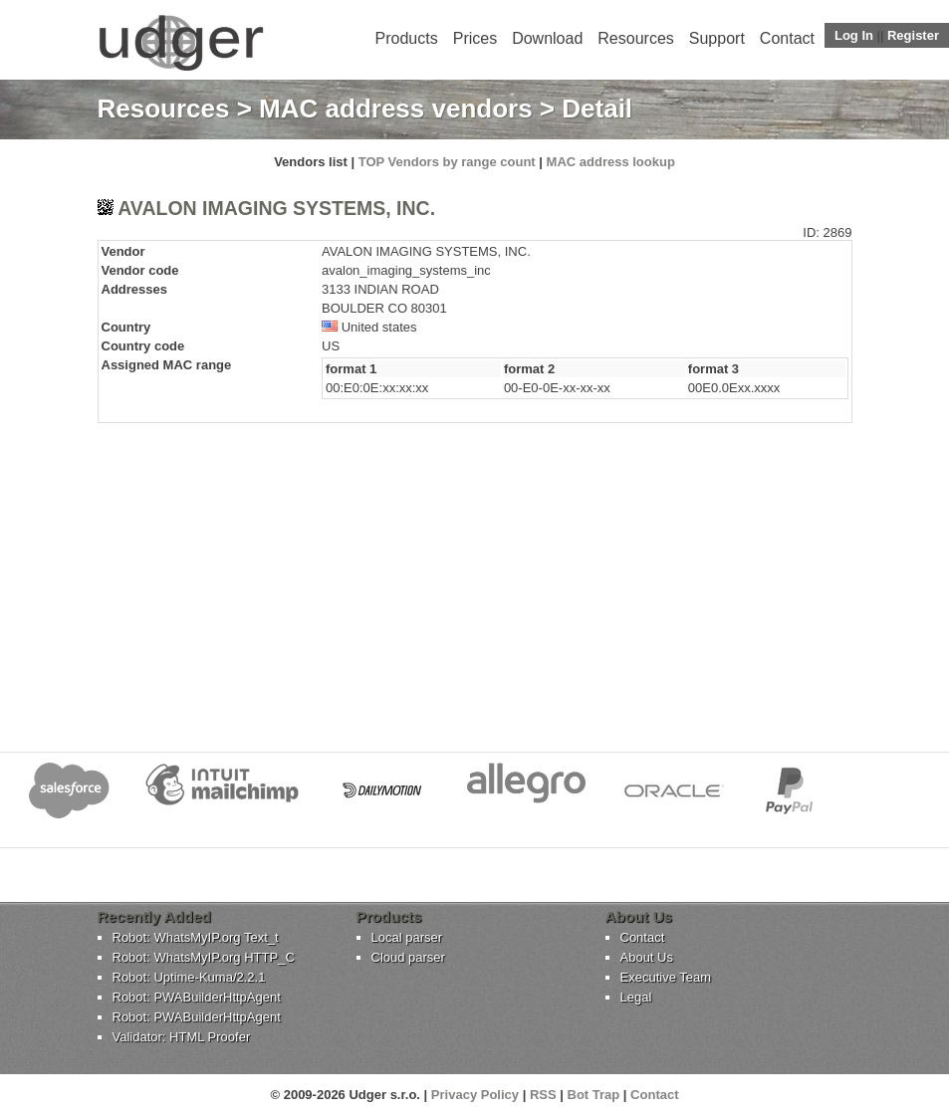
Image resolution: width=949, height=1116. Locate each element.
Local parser (407, 937)
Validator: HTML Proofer (182, 1036)
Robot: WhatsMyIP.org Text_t (196, 937)
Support (717, 38)
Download (547, 38)
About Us (646, 957)
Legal (636, 997)
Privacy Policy (475, 1094)
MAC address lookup (611, 161)
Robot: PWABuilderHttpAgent (197, 997)
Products (406, 38)
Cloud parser (408, 957)
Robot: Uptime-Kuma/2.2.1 (189, 977)
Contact (787, 38)
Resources (635, 38)
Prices (475, 38)
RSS (543, 1094)
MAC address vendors (396, 108)
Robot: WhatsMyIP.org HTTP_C (204, 957)
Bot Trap (594, 1094)
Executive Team (666, 977)
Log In (853, 35)
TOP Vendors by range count (447, 161)
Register (913, 35)
